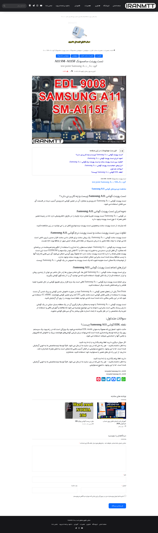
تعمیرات (87, 5)
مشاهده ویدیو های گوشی (109, 189)
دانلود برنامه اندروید (63, 5)
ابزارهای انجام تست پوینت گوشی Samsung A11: (103, 166)
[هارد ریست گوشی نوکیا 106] (79, 410)
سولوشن (86, 50)
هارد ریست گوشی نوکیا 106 (84, 421)
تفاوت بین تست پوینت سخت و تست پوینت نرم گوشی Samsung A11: (95, 162)
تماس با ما (48, 5)
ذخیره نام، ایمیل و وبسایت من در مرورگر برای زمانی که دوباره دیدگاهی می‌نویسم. (98, 496)
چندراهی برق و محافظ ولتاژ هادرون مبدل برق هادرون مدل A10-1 (79, 16)
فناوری (97, 5)
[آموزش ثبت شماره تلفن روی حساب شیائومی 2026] (111, 410)
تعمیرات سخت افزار (96, 50)
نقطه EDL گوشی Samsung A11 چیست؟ (106, 172)
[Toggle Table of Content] (120, 151)
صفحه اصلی (117, 5)
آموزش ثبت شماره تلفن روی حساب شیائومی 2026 (114, 422)
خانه (113, 50)
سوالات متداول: (116, 169)
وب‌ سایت (74, 485)
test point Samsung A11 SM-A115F (109, 182)
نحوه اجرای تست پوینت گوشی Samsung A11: (104, 158)
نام (124, 474)
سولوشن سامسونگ (76, 50)
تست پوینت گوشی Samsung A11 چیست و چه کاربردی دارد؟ (99, 155)
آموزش (77, 5)
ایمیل (124, 485)
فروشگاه (106, 5)
